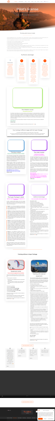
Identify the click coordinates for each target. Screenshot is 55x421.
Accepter (40, 418)
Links (29, 1)
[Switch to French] (44, 2)
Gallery (32, 1)
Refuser (45, 418)
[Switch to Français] (9, 410)
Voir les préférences (50, 418)
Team (35, 1)
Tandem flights (21, 1)
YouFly (41, 1)
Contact (38, 1)
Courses (16, 1)
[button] (53, 410)
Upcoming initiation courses (27, 345)
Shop (25, 1)
